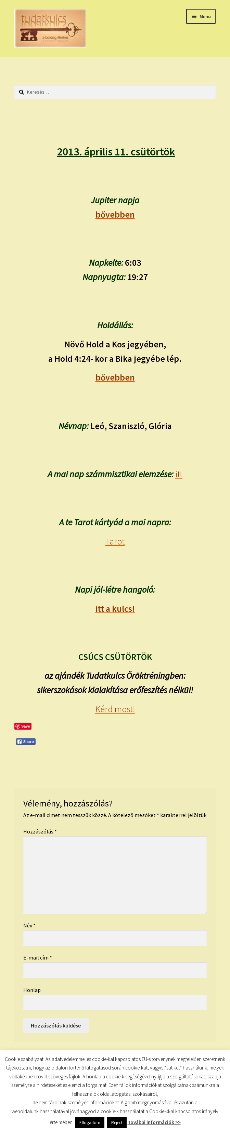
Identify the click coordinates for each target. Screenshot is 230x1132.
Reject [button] (117, 1123)
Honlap (32, 989)
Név (29, 925)
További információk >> (154, 1122)
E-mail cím (37, 957)
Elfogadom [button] (89, 1123)
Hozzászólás (40, 831)
